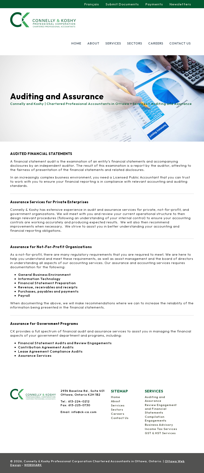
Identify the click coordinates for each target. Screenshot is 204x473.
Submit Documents (122, 4)
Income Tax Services (161, 429)
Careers (155, 43)
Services (113, 43)
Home (76, 43)
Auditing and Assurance (155, 399)
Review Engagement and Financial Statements (161, 408)
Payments (154, 4)
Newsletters (180, 4)
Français (91, 4)
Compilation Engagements (155, 418)
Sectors (134, 43)
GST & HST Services (160, 433)
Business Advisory (159, 425)
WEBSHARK (33, 465)
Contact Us (180, 43)
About (93, 43)
